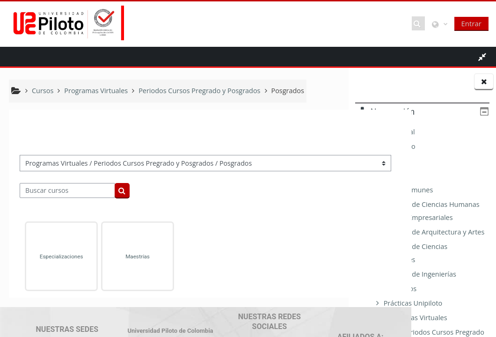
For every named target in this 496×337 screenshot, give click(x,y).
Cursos (376, 175)
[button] (418, 23)
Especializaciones (54, 256)
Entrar (471, 23)
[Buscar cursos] (68, 190)
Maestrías (118, 256)
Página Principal (390, 131)
